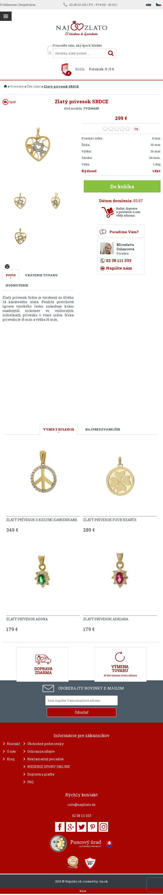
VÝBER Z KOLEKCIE (58, 429)
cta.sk (103, 881)
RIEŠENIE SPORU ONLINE (48, 766)
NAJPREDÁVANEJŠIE (102, 429)
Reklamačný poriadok (45, 759)
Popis (11, 275)
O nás (11, 751)
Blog (10, 759)
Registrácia (27, 5)
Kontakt (13, 743)
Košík (80, 69)
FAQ (30, 782)
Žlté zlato (34, 86)
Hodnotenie (17, 285)
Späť (9, 102)
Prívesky (17, 86)
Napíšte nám (119, 268)
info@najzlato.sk (82, 804)
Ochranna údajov (41, 751)
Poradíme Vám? (124, 231)
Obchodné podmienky (45, 743)
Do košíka (122, 186)
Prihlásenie (8, 5)
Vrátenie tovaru (41, 275)
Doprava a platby (40, 774)
